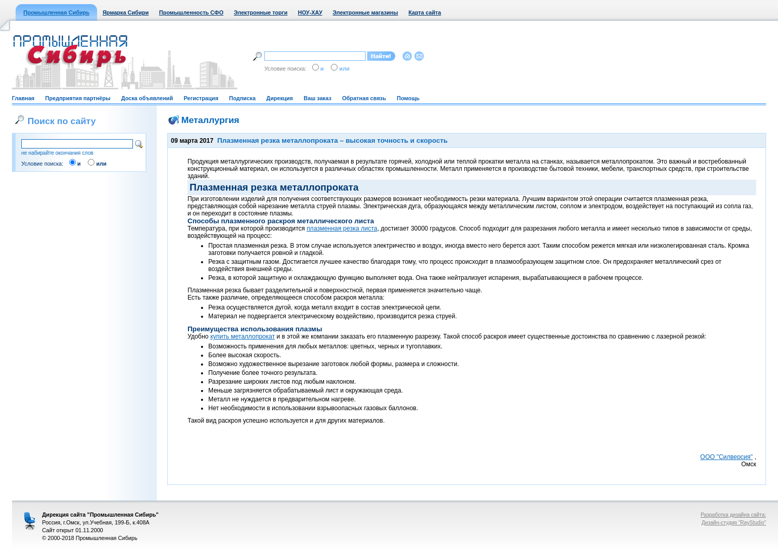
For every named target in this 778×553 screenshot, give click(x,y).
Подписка (242, 98)
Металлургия (210, 120)
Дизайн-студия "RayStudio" (734, 522)
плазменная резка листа (341, 228)
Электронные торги (260, 12)
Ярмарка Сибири (125, 12)
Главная (23, 98)
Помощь (408, 98)
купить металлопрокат (242, 336)
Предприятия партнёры (77, 98)
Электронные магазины (365, 12)
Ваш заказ (317, 98)
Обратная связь (364, 98)
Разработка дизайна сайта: (733, 515)
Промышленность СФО (191, 12)
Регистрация (201, 98)
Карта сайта (424, 12)
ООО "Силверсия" (726, 457)
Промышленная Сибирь (56, 12)
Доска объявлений (147, 98)
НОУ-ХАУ (310, 12)
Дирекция (279, 98)
